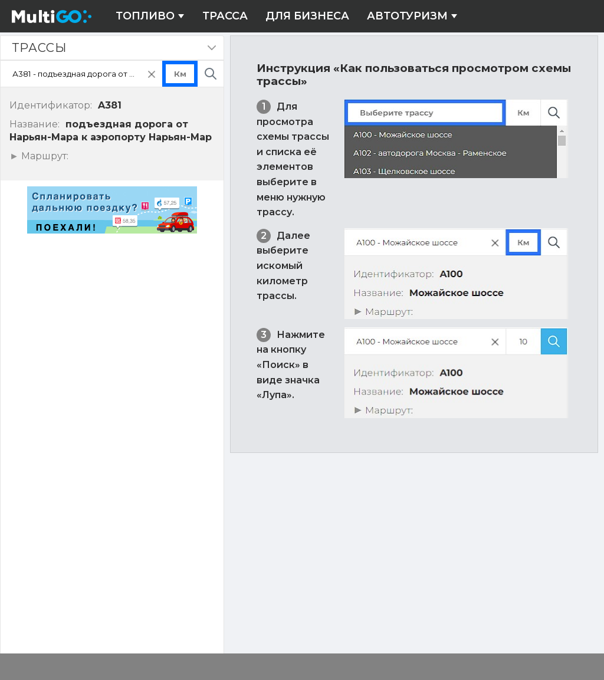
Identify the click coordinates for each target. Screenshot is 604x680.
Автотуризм (412, 16)
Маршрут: (43, 156)
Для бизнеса (307, 16)
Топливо (150, 16)
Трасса (225, 16)
